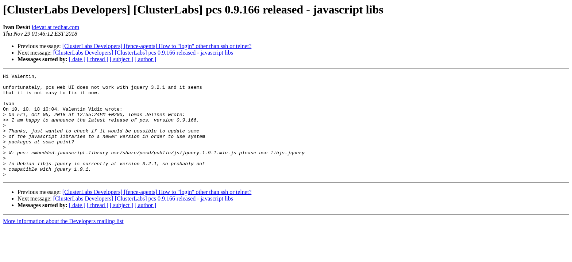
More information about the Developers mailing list (63, 242)
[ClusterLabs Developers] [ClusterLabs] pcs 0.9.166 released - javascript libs (143, 52)
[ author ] (145, 59)
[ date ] (77, 59)
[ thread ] (97, 59)
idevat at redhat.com (55, 27)
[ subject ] (121, 59)
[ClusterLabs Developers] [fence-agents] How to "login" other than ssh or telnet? (157, 46)
